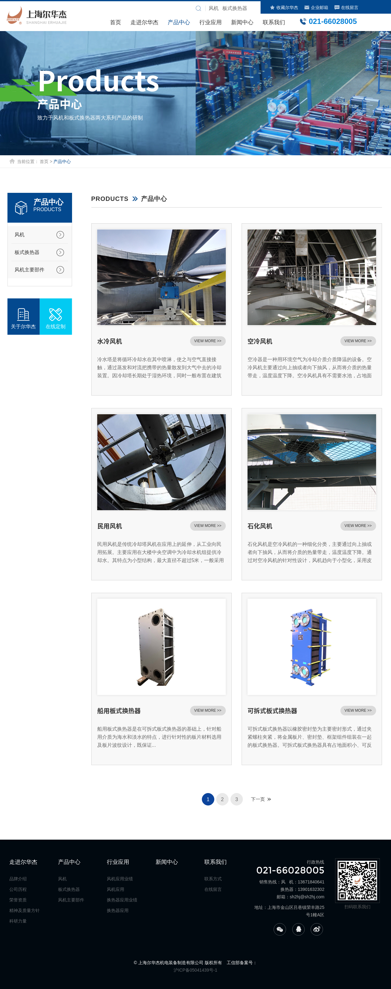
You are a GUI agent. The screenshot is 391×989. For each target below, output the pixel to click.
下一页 (258, 799)
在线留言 (346, 7)
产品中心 (179, 22)
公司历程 (18, 889)
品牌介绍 (18, 878)
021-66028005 (328, 21)
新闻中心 (242, 22)
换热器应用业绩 (122, 899)
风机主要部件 (29, 269)
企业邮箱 (316, 7)
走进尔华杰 (144, 22)
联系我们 (274, 22)
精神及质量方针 (24, 910)
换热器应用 (118, 910)
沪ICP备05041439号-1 (195, 970)
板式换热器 (27, 252)
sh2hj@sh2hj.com (307, 896)
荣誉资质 (18, 899)
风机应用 (115, 889)
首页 (115, 22)
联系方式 (213, 878)
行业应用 (210, 22)
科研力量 (18, 921)
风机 (20, 234)
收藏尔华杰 (284, 7)
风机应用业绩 (120, 878)
